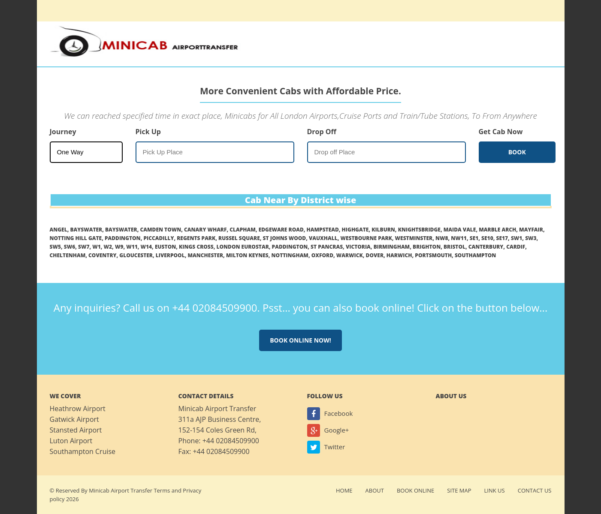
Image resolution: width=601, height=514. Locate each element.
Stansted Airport (76, 430)
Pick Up (148, 131)
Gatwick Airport (74, 419)
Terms (162, 490)
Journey (63, 131)
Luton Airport (71, 440)
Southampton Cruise (83, 451)
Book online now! (300, 340)
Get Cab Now (501, 131)
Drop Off (321, 131)
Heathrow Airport (78, 408)
